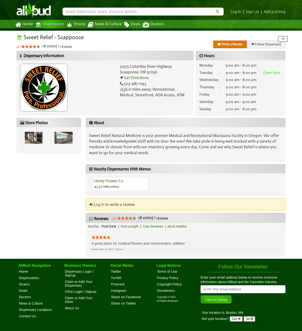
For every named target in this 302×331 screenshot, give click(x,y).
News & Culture (102, 25)
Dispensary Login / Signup (79, 273)
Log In (237, 11)
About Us (72, 308)
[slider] (30, 47)
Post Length (130, 226)
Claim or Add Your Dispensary (78, 283)
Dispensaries (49, 25)
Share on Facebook (126, 297)
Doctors (149, 25)
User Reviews (154, 226)
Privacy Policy (167, 278)
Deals (129, 25)
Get (236, 319)
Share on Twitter (123, 303)
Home (24, 25)
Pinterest (118, 284)
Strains (74, 25)
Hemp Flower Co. (109, 181)
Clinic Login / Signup (80, 291)
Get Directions (135, 78)
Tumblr (116, 278)
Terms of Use (167, 271)
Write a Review (230, 44)
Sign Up (253, 11)
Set (249, 319)
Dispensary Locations (35, 310)
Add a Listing (274, 11)
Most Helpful (178, 226)
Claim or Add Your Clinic (78, 300)
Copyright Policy (169, 284)
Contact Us (27, 316)
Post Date (109, 226)
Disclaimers (166, 291)
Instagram (118, 291)
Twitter (116, 271)
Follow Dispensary (266, 44)
